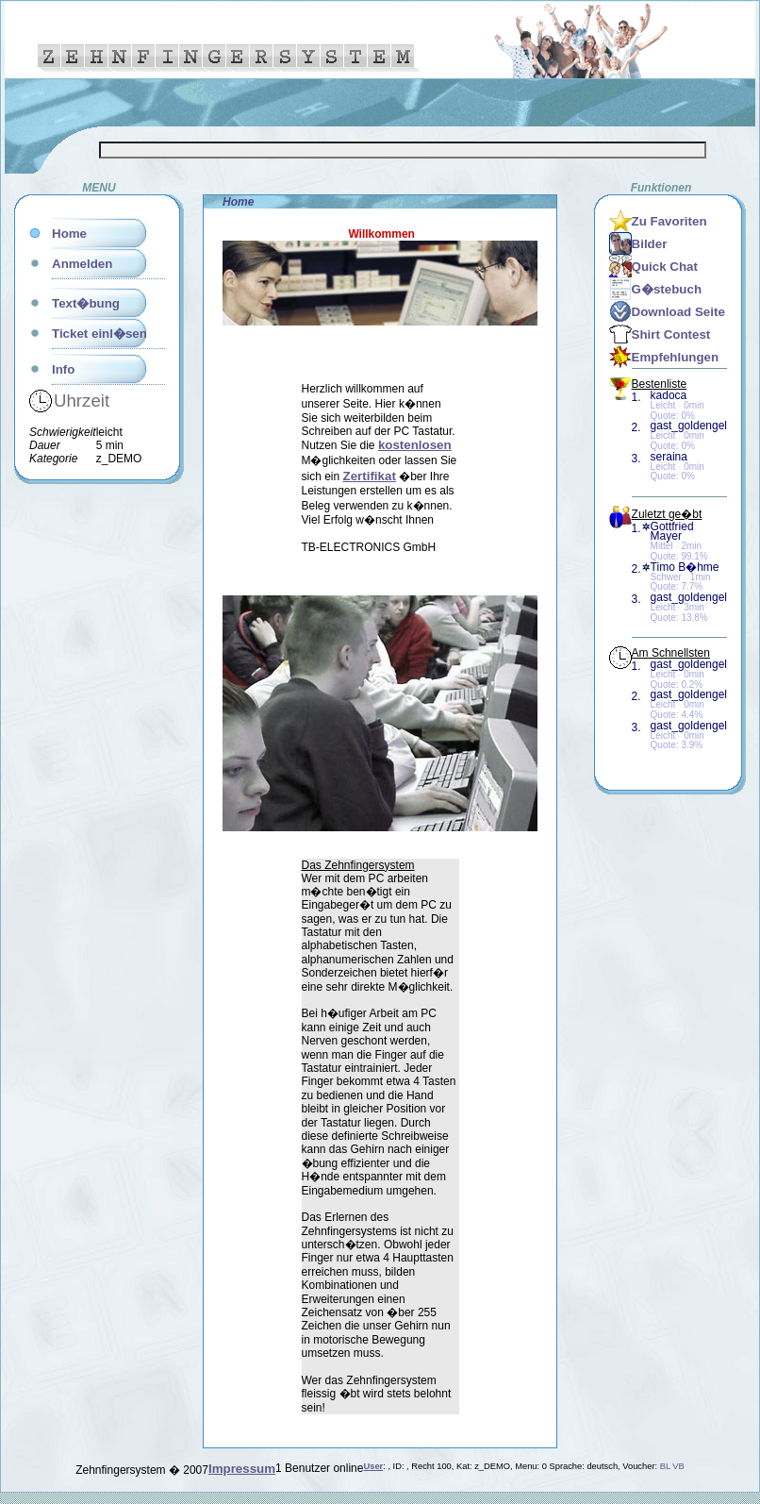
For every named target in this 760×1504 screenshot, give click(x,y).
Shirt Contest (671, 334)
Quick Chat (665, 266)
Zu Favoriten (669, 221)
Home (69, 233)
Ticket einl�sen (99, 333)
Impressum (241, 1469)
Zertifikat (369, 476)
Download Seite (678, 312)
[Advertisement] (85, 767)
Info (63, 369)
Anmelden (82, 264)
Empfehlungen (675, 357)
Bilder (650, 244)
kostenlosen (415, 445)
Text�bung (86, 303)
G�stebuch (667, 289)
